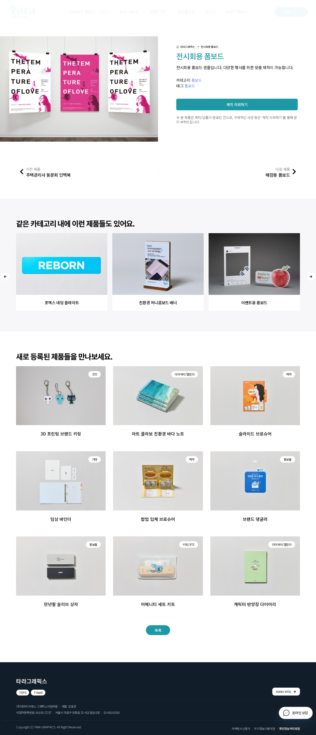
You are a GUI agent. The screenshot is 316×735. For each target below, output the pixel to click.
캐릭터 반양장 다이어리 (255, 604)
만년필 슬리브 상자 (61, 604)
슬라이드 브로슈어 (255, 434)
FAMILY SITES (286, 692)
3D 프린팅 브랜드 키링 (60, 434)
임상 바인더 (60, 519)
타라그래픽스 (237, 12)
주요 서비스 (129, 12)
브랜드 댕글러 (255, 519)
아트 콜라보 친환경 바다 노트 (158, 434)
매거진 (210, 12)
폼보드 (197, 80)
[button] (291, 12)
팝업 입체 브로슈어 (158, 519)
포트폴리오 (186, 12)
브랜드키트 (158, 12)
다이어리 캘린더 (89, 12)
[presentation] (5, 277)
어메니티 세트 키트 (158, 604)
